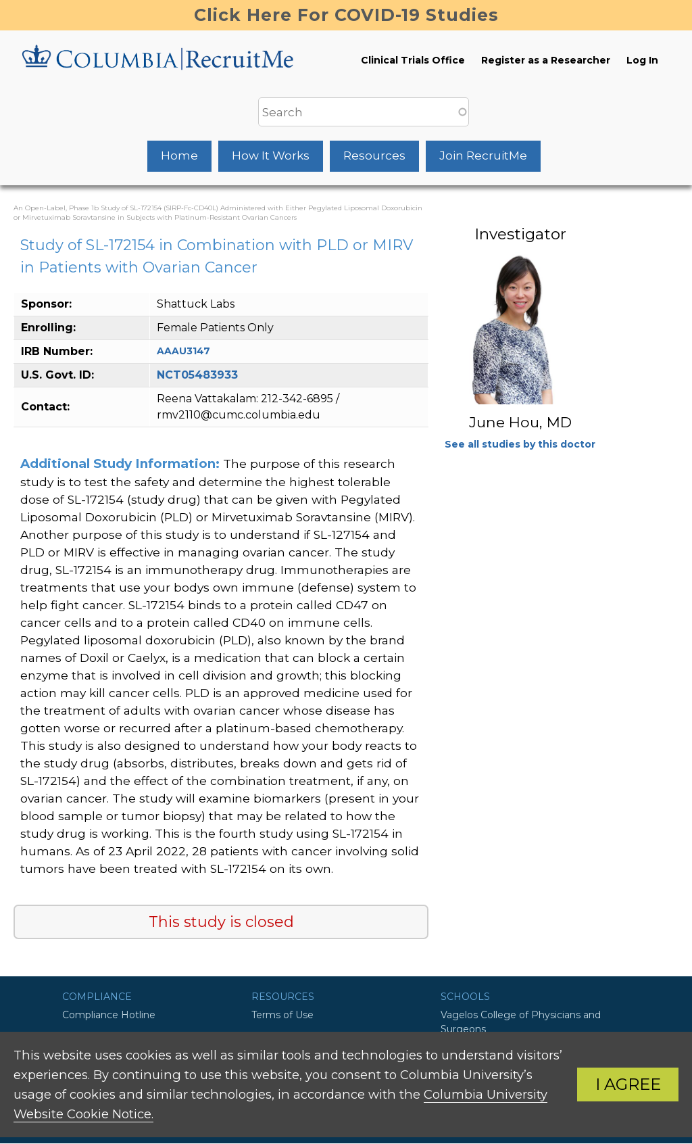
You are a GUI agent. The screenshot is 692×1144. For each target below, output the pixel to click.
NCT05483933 (197, 374)
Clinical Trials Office (413, 60)
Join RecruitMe (483, 155)
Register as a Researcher (545, 60)
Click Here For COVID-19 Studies (346, 15)
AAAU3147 (183, 351)
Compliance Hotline (108, 1015)
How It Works (271, 155)
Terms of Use (282, 1015)
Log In (642, 60)
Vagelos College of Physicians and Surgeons (521, 1022)
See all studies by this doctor (520, 444)
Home (179, 155)
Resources (374, 155)
